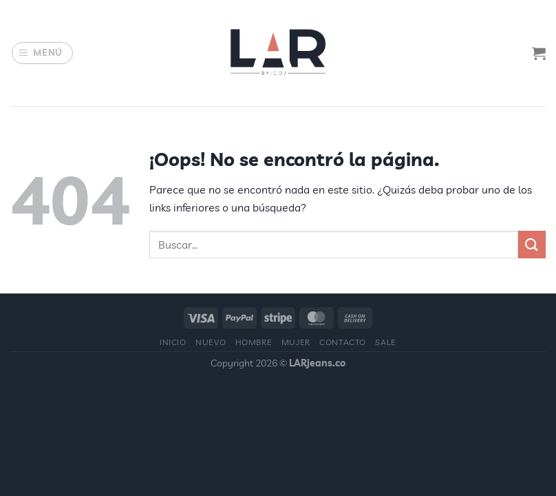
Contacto (342, 342)
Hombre (253, 342)
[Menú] (43, 53)
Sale (385, 342)
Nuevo (210, 342)
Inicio (173, 342)
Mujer (295, 342)
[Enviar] (532, 244)
